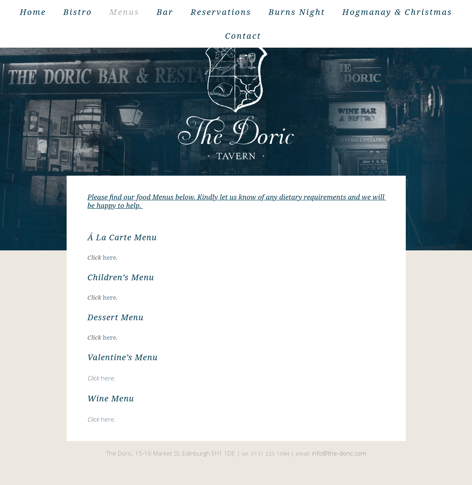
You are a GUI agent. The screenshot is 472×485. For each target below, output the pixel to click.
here (109, 257)
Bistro (77, 11)
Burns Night (297, 11)
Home (33, 11)
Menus (124, 11)
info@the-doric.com (339, 453)
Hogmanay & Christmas (397, 11)
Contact (243, 35)
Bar (165, 11)
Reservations (221, 11)
